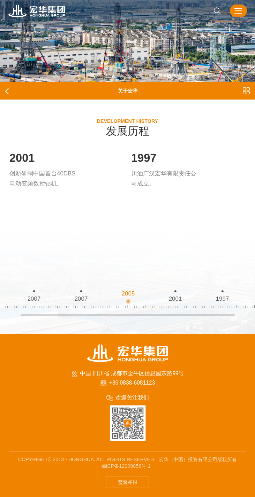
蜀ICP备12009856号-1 (126, 466)
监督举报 (127, 482)
